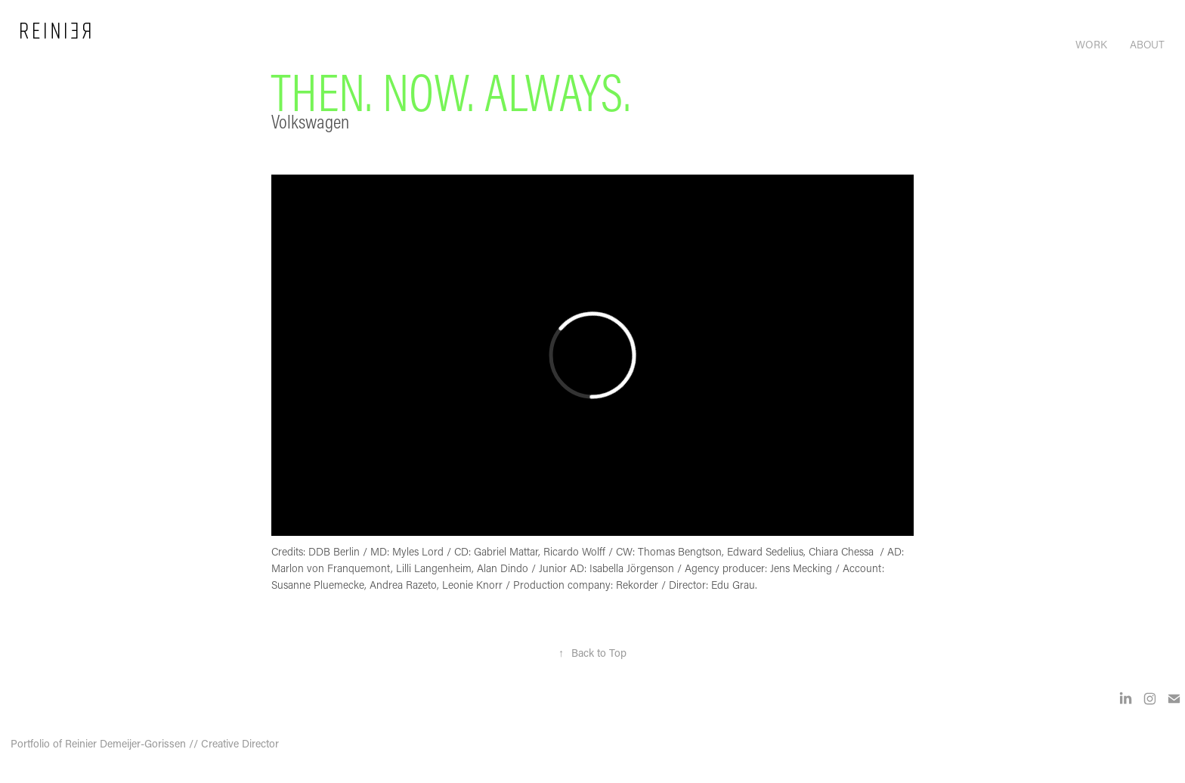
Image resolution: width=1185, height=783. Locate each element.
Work (1091, 44)
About (1147, 44)
